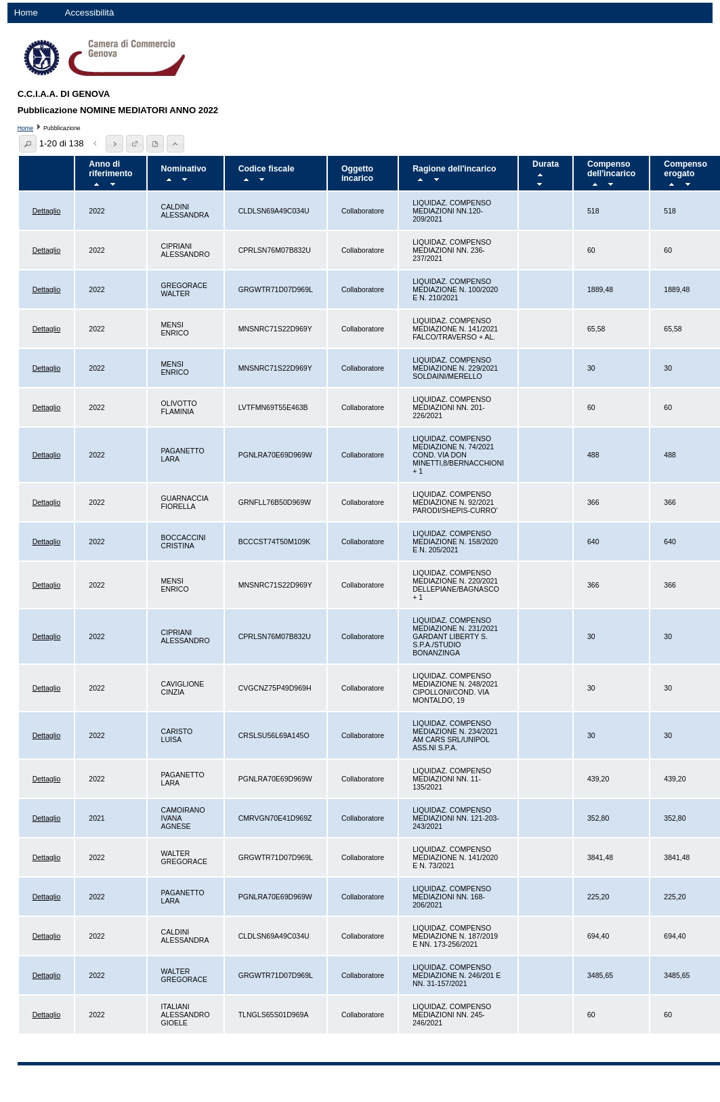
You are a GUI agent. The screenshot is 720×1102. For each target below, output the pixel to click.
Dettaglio (47, 211)
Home (26, 12)
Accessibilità (89, 12)
